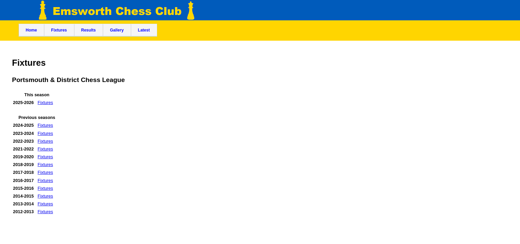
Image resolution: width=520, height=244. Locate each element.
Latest (144, 30)
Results (88, 30)
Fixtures (59, 30)
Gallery (117, 30)
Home (31, 30)
